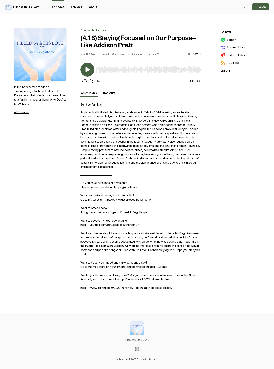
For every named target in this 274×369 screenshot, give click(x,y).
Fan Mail (76, 7)
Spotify (228, 39)
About (93, 7)
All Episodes (21, 112)
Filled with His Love (26, 7)
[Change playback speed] (98, 81)
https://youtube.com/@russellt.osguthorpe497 (109, 225)
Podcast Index (232, 55)
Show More (21, 103)
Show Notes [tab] (89, 92)
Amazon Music (233, 47)
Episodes (58, 7)
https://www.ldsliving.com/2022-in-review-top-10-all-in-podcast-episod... (126, 287)
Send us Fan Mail (91, 104)
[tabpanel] (140, 197)
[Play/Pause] (87, 70)
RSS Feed (229, 62)
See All (225, 71)
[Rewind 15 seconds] (84, 81)
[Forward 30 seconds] (90, 81)
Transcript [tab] (109, 93)
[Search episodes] (245, 7)
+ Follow (260, 7)
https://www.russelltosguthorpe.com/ (127, 199)
